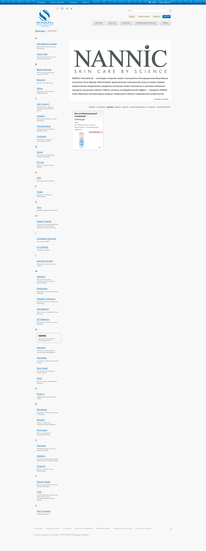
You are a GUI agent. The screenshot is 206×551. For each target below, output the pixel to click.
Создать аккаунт (164, 2)
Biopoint (41, 79)
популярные (101, 107)
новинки (125, 107)
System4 (41, 466)
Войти (153, 2)
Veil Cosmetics (44, 511)
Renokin (41, 419)
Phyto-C (41, 393)
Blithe (40, 88)
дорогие (118, 107)
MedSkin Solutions (46, 298)
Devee (40, 152)
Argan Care (42, 54)
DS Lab (40, 162)
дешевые (110, 107)
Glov (39, 207)
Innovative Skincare (46, 238)
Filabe (40, 191)
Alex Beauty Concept (47, 43)
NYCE (39, 378)
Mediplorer (42, 288)
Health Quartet (44, 221)
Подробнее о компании (161, 99)
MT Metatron (43, 319)
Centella (41, 115)
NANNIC (42, 335)
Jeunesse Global (45, 260)
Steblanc (41, 455)
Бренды (40, 31)
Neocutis (41, 347)
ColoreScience (44, 126)
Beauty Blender (44, 69)
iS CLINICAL (42, 247)
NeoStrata (42, 357)
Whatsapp (76, 535)
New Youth (42, 368)
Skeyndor (41, 445)
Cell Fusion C (43, 104)
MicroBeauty (43, 309)
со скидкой (150, 107)
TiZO (39, 492)
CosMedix (41, 136)
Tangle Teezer (43, 481)
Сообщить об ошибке (143, 528)
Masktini (41, 276)
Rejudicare (42, 409)
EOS (39, 177)
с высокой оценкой (163, 107)
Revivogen (42, 430)
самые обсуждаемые (137, 107)
